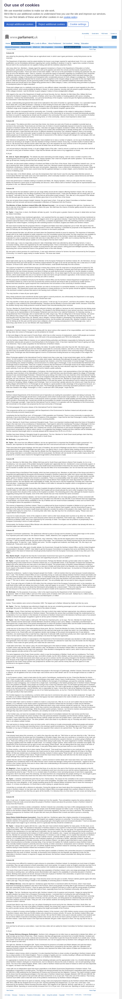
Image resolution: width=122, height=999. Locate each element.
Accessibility (85, 33)
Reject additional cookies (51, 24)
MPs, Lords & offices (38, 43)
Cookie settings (78, 24)
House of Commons (12, 47)
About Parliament (54, 43)
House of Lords (26, 47)
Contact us (114, 33)
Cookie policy (78, 994)
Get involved (67, 43)
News (95, 47)
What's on (36, 47)
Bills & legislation (47, 47)
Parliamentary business (20, 43)
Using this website (52, 995)
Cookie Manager (87, 994)
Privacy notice (69, 994)
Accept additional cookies (19, 24)
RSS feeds (105, 33)
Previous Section (11, 49)
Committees (59, 47)
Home (8, 43)
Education (85, 43)
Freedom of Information (33, 995)
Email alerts (95, 33)
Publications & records (72, 47)
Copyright (62, 995)
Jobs (43, 995)
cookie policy (70, 17)
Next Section (10, 990)
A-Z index (7, 995)
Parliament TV (86, 47)
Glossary (14, 995)
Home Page (92, 49)
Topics (101, 47)
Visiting (76, 43)
